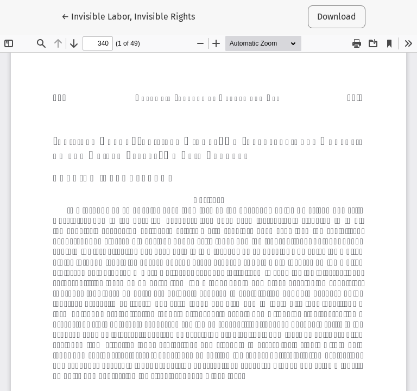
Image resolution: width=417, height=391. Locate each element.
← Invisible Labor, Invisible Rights (128, 16)
